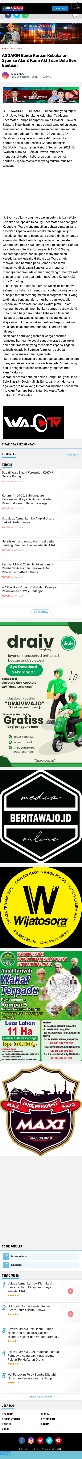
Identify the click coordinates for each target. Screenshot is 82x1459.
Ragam (45, 1424)
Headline (7, 1414)
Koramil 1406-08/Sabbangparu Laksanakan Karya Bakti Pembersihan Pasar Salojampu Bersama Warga (27, 499)
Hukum (45, 1414)
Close (5, 1453)
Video (5, 1429)
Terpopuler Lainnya (41, 1397)
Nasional (16, 1264)
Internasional (19, 1256)
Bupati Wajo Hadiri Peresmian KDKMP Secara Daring (27, 474)
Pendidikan (48, 1419)
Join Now (23, 1449)
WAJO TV (59, 8)
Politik (6, 1424)
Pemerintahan (11, 1419)
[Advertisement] (41, 1200)
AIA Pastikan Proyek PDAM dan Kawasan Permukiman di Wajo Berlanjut (30, 589)
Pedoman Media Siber (52, 1449)
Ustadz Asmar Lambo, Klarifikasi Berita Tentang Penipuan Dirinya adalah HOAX (29, 543)
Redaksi (35, 1449)
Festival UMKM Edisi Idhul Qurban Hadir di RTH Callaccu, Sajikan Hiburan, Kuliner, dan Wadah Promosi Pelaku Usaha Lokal (33, 1333)
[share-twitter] (16, 15)
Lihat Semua (41, 612)
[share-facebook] (8, 15)
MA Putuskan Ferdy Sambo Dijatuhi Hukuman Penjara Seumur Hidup (32, 1376)
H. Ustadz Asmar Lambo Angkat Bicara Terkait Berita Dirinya (28, 520)
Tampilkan (72, 455)
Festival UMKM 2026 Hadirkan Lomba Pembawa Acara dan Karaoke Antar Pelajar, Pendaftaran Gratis (27, 568)
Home (5, 48)
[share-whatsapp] (25, 15)
